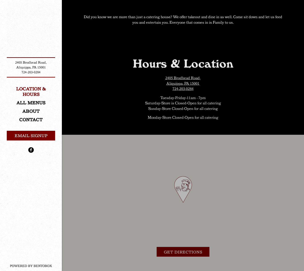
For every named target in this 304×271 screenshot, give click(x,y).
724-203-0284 (31, 72)
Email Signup (31, 135)
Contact (31, 119)
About (31, 111)
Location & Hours (31, 91)
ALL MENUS (30, 102)
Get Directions (186, 252)
